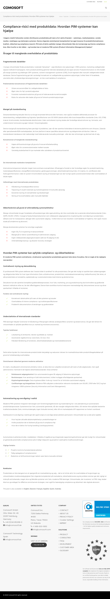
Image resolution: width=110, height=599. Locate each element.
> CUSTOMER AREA (66, 547)
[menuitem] (91, 2)
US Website (36, 523)
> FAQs (61, 541)
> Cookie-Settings (66, 520)
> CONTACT (63, 510)
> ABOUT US (63, 513)
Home (60, 17)
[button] (106, 8)
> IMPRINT (62, 523)
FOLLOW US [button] (39, 545)
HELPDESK (99, 2)
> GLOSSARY (64, 550)
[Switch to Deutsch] (33, 489)
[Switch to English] (26, 489)
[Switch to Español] (46, 489)
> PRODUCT (63, 534)
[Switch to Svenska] (58, 489)
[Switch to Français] (39, 489)
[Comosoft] (13, 7)
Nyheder (66, 17)
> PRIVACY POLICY (66, 516)
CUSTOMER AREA (91, 2)
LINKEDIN (44, 541)
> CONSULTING (65, 537)
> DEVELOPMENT (65, 544)
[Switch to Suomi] (52, 489)
